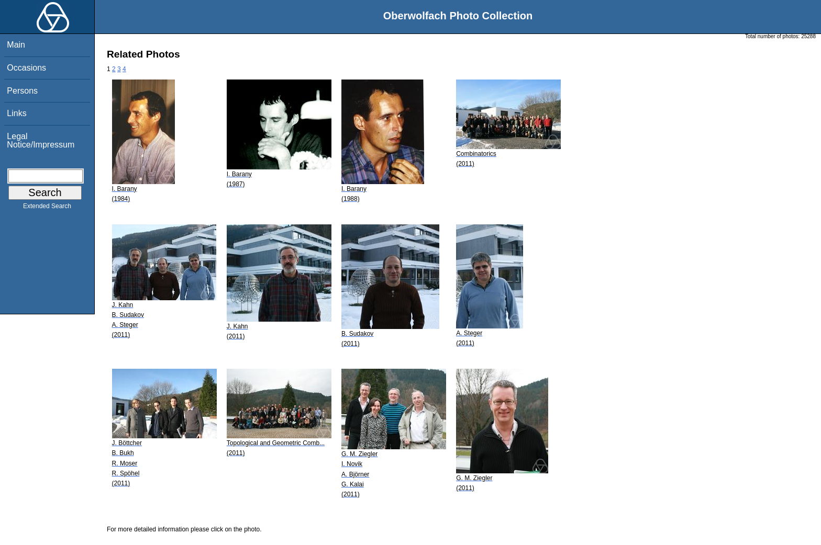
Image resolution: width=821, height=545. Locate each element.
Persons (22, 90)
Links (16, 113)
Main (16, 44)
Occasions (26, 67)
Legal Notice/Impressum (40, 140)
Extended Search (47, 208)
